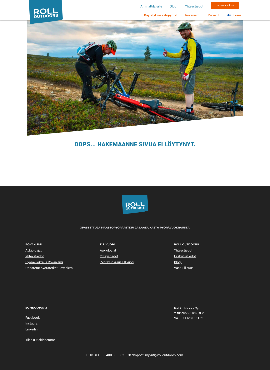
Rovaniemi (192, 15)
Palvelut (213, 15)
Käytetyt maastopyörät (161, 15)
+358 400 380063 (111, 355)
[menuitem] (234, 15)
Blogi (173, 6)
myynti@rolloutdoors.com (164, 355)
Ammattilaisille (151, 6)
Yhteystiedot (194, 6)
